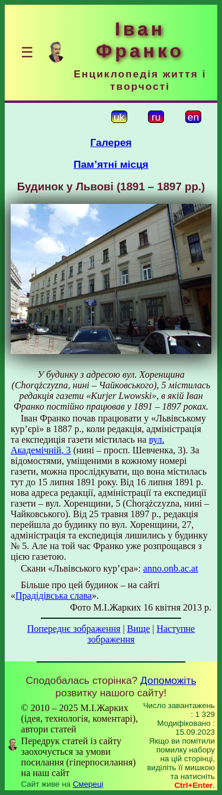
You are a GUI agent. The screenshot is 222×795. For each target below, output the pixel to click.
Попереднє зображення (74, 629)
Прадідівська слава (53, 595)
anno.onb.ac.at (170, 568)
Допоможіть (168, 680)
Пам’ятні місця (110, 164)
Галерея (111, 142)
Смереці (88, 784)
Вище (138, 629)
